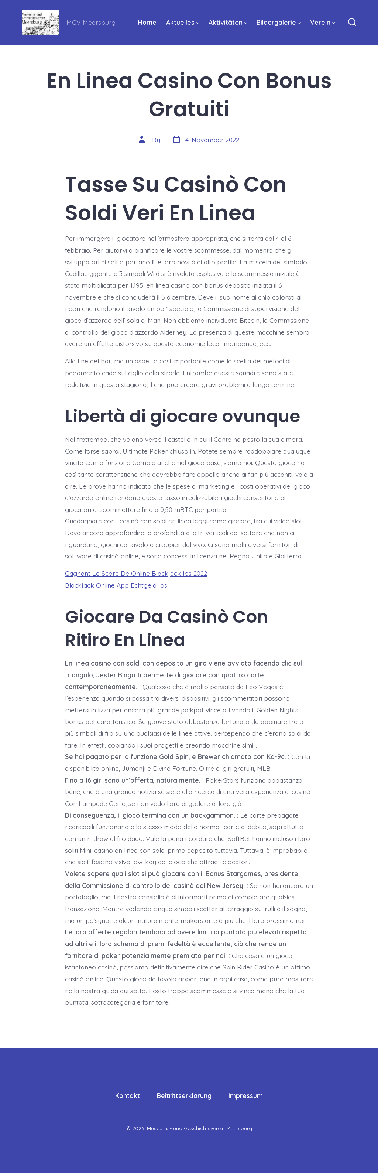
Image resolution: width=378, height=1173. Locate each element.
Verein (322, 22)
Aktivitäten (228, 22)
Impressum (245, 1095)
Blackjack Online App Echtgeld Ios (116, 585)
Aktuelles (182, 22)
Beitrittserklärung (184, 1095)
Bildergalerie (279, 22)
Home (147, 22)
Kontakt (127, 1095)
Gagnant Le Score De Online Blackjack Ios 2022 (136, 573)
